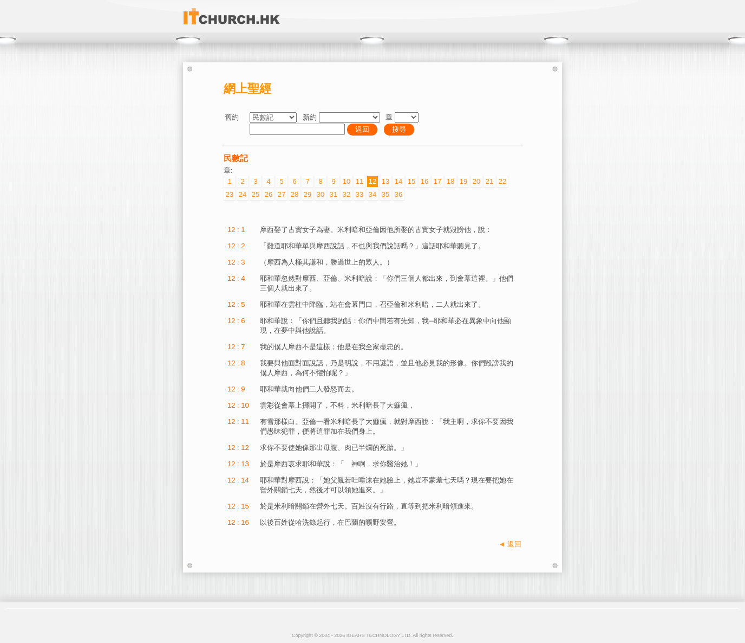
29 (307, 194)
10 (346, 181)
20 (476, 181)
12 (372, 181)
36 (398, 194)
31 (333, 194)
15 (411, 181)
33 (359, 194)
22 (502, 181)
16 (424, 181)
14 (398, 181)
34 (372, 194)
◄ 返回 (510, 544)
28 (294, 194)
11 (359, 181)
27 (281, 194)
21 (489, 181)
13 (385, 181)
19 (463, 181)
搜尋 (399, 129)
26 (268, 194)
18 (450, 181)
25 (255, 194)
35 (385, 194)
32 (346, 194)
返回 (362, 129)
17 (437, 181)
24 (242, 194)
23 (229, 194)
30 (320, 194)
